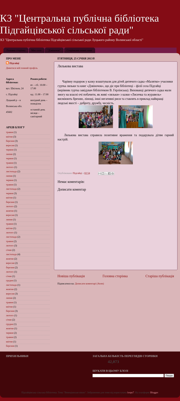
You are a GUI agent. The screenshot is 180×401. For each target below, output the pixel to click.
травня (9, 132)
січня (8, 250)
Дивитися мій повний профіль (22, 68)
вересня (10, 145)
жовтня (10, 210)
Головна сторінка (16, 50)
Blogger (154, 392)
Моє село (36, 50)
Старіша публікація (160, 276)
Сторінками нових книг (79, 50)
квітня (9, 136)
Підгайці (14, 63)
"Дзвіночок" (54, 50)
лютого (10, 167)
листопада (11, 171)
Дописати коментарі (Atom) (89, 283)
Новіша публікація (71, 276)
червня (9, 149)
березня (10, 141)
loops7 (130, 392)
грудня (9, 280)
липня (9, 154)
